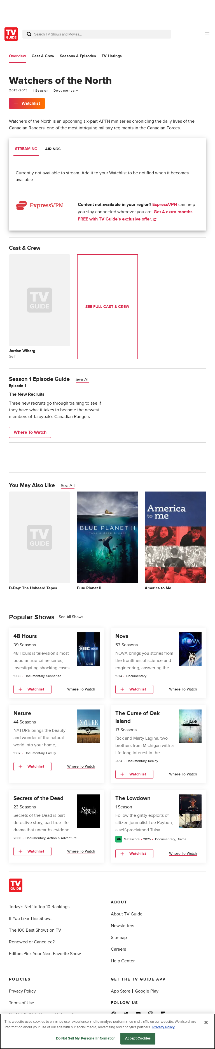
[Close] (206, 1022)
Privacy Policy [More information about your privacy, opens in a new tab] (163, 1027)
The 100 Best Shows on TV (35, 930)
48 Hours (25, 636)
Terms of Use (21, 1003)
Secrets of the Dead (38, 798)
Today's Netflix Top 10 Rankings (39, 907)
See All (83, 379)
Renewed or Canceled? (32, 942)
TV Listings (112, 56)
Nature (22, 713)
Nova (121, 636)
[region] (107, 1031)
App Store (120, 991)
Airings (52, 149)
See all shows (71, 616)
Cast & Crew (43, 56)
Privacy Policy (22, 991)
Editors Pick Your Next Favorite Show (45, 954)
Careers (118, 949)
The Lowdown (133, 798)
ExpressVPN (164, 204)
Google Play (146, 991)
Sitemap (119, 937)
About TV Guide (126, 914)
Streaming (26, 148)
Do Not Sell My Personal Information (86, 1038)
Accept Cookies (138, 1038)
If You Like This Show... (31, 918)
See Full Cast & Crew (107, 306)
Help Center (123, 961)
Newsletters (122, 926)
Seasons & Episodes (78, 56)
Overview (17, 56)
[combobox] (96, 34)
